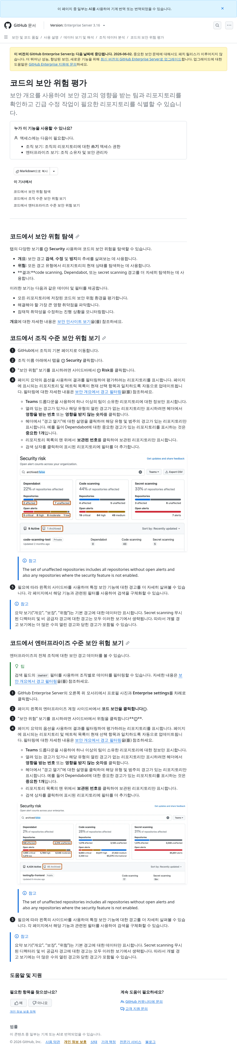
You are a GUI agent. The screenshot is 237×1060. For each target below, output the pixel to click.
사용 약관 (52, 1041)
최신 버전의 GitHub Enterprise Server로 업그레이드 (141, 59)
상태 (93, 1041)
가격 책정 (108, 1041)
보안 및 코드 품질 (25, 37)
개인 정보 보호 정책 (23, 1011)
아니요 (40, 1002)
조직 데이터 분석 (112, 37)
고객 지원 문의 (134, 1008)
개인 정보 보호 (75, 1041)
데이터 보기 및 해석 (79, 37)
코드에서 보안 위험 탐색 (44, 236)
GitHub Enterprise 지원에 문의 (53, 64)
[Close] (223, 8)
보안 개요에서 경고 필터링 (98, 391)
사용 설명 (51, 37)
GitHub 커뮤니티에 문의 (141, 1001)
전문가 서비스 (130, 1041)
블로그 (150, 1041)
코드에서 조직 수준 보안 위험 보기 (58, 338)
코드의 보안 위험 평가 (147, 37)
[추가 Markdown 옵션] (54, 171)
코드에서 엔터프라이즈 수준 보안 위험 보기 (70, 643)
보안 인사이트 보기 (74, 321)
